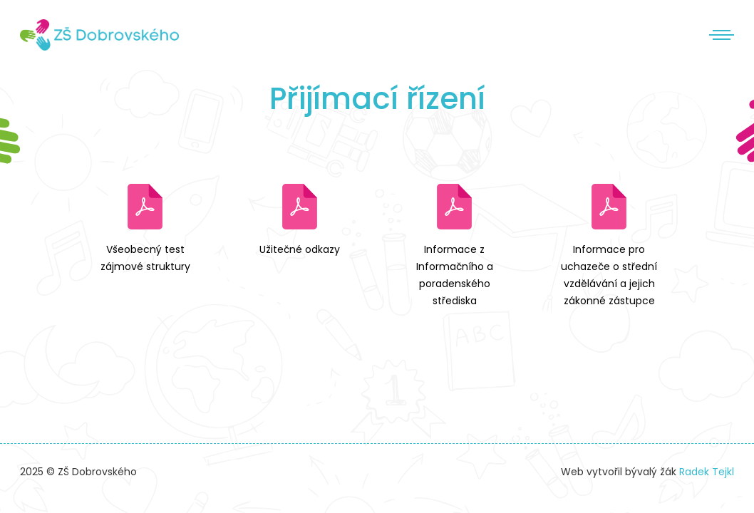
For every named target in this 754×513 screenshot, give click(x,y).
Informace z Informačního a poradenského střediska (454, 274)
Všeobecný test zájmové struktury (145, 258)
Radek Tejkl (706, 472)
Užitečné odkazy (299, 249)
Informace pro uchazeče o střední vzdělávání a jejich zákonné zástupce (609, 274)
